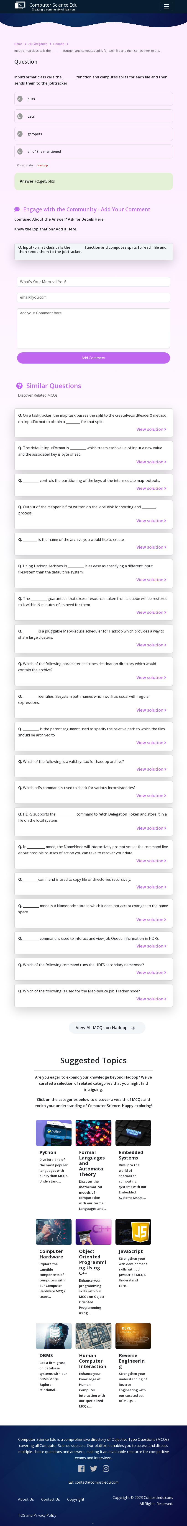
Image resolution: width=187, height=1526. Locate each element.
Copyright (75, 1499)
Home (18, 44)
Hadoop (58, 44)
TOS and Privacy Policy (37, 1515)
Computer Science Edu (46, 6)
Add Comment (93, 357)
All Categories (37, 44)
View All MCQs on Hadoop (107, 1027)
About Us (26, 1499)
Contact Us (50, 1499)
